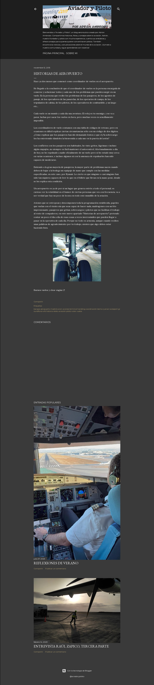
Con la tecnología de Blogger (77, 671)
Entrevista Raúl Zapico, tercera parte (71, 646)
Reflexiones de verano (56, 563)
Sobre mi (72, 53)
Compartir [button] (38, 301)
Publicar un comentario (55, 568)
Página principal (54, 53)
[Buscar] (118, 8)
